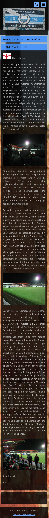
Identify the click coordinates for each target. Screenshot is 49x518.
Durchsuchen (36, 4)
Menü (43, 4)
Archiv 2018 (19, 39)
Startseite (7, 39)
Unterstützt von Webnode (24, 514)
